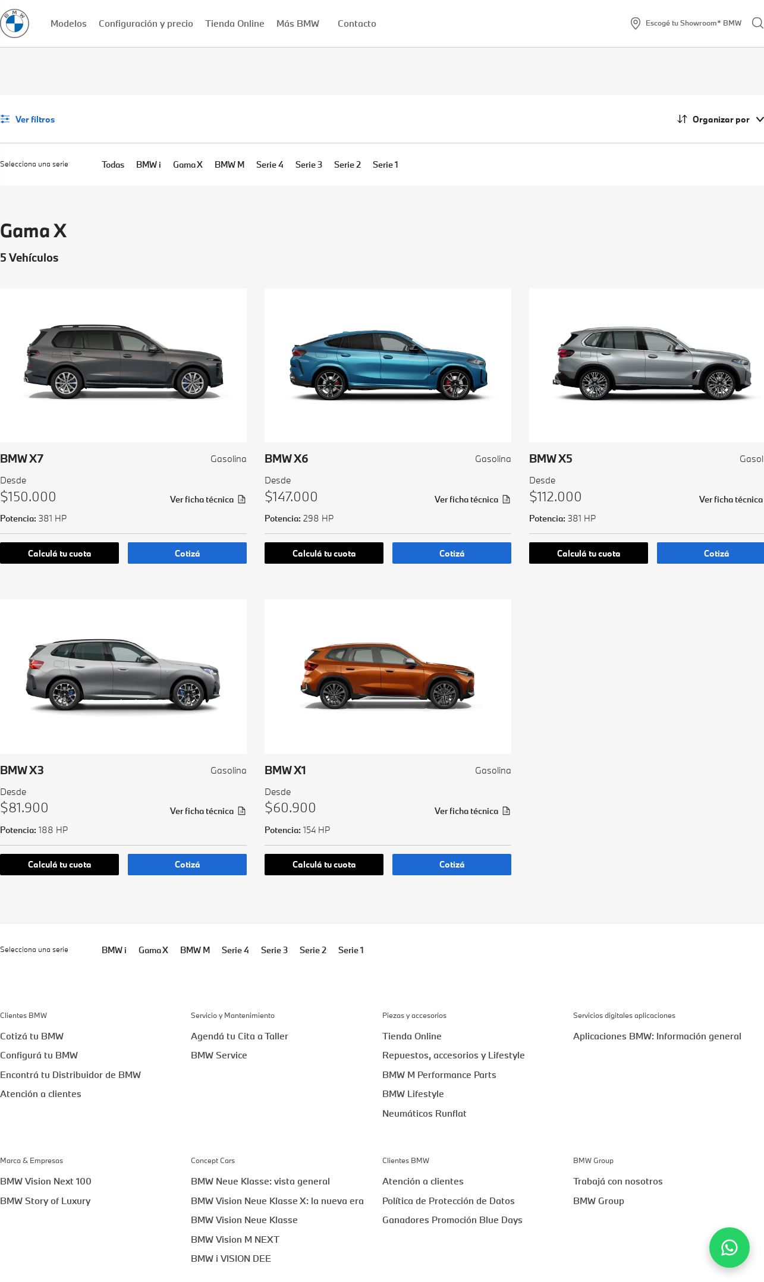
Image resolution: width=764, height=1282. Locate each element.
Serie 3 (308, 164)
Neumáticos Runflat (424, 1113)
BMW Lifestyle (413, 1093)
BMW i (148, 164)
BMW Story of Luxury (45, 1200)
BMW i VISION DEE (231, 1258)
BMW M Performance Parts (439, 1074)
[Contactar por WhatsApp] (729, 1247)
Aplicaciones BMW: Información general (657, 1036)
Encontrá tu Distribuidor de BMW (70, 1074)
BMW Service (219, 1055)
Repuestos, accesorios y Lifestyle (453, 1055)
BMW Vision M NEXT (235, 1239)
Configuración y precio (146, 23)
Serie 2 (347, 164)
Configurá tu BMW (39, 1055)
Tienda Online (235, 23)
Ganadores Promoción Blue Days (452, 1220)
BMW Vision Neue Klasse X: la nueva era (277, 1200)
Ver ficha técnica (208, 499)
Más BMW (301, 23)
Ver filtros (27, 119)
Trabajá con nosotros (618, 1181)
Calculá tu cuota (60, 553)
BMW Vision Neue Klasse (244, 1220)
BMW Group (598, 1200)
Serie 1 (385, 164)
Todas (113, 164)
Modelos (69, 23)
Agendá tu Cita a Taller (239, 1036)
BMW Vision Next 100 (46, 1181)
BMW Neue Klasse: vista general (260, 1181)
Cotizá (187, 553)
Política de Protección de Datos (448, 1200)
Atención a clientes (40, 1093)
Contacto (357, 23)
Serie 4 (270, 164)
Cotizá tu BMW (32, 1036)
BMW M (229, 164)
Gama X (188, 164)
